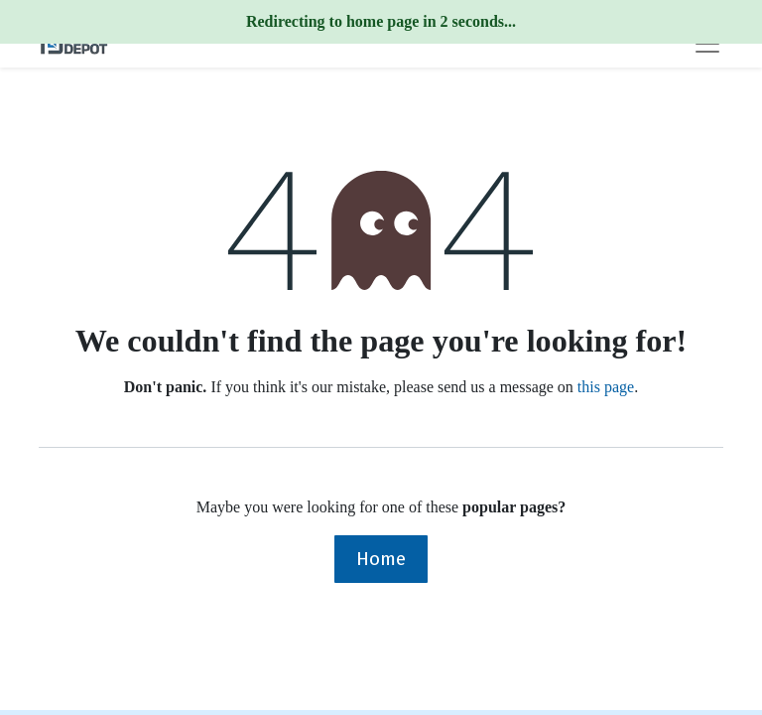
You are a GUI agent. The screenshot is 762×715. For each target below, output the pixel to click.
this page (605, 386)
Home (381, 558)
